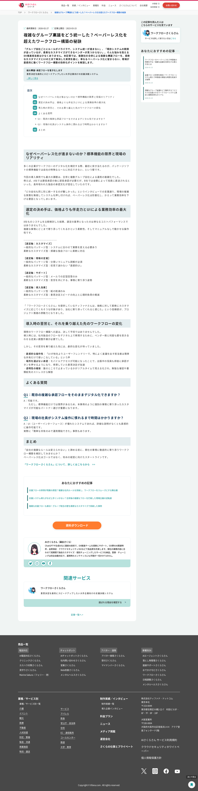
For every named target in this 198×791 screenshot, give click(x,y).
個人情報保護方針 (151, 758)
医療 (21, 722)
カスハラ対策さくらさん (31, 665)
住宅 (63, 727)
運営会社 (105, 739)
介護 (21, 708)
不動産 (22, 727)
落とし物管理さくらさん (154, 660)
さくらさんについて (128, 5)
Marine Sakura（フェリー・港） (34, 674)
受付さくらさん (109, 660)
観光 (21, 718)
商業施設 (23, 746)
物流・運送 (24, 751)
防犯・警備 (24, 737)
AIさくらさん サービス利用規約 (159, 740)
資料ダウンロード (77, 525)
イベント (23, 713)
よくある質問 (45, 113)
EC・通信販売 (67, 732)
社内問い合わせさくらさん (73, 660)
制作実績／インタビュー (114, 698)
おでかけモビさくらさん (154, 669)
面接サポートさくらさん (154, 665)
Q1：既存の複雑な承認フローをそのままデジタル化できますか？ (71, 119)
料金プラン (106, 716)
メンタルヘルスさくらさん (73, 674)
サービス (65, 708)
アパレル (65, 713)
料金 (104, 5)
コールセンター (68, 737)
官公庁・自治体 (68, 723)
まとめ (41, 130)
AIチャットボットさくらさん (74, 655)
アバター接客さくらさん (113, 655)
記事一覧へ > (77, 614)
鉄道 (63, 742)
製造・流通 (24, 741)
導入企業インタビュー (112, 708)
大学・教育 (66, 746)
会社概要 (144, 5)
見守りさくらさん (27, 669)
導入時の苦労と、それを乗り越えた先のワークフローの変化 (69, 108)
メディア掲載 (107, 731)
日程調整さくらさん (152, 679)
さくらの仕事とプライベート (116, 746)
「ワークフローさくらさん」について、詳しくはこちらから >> (59, 464)
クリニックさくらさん (30, 660)
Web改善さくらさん (70, 669)
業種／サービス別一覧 (30, 703)
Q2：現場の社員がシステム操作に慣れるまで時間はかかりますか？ (73, 124)
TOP (20, 12)
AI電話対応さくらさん (29, 655)
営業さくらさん (68, 665)
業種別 (96, 5)
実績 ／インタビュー (81, 5)
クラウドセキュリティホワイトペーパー (160, 749)
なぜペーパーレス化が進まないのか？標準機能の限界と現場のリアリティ (76, 97)
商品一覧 (65, 5)
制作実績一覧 (108, 703)
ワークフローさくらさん (38, 12)
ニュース (112, 5)
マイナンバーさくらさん (113, 665)
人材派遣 (23, 732)
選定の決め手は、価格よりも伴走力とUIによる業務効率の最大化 (72, 102)
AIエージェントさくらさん (155, 655)
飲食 (63, 718)
